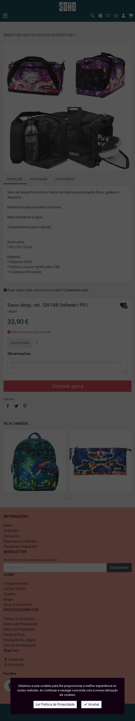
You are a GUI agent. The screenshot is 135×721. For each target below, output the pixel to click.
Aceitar (91, 704)
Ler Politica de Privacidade (55, 704)
